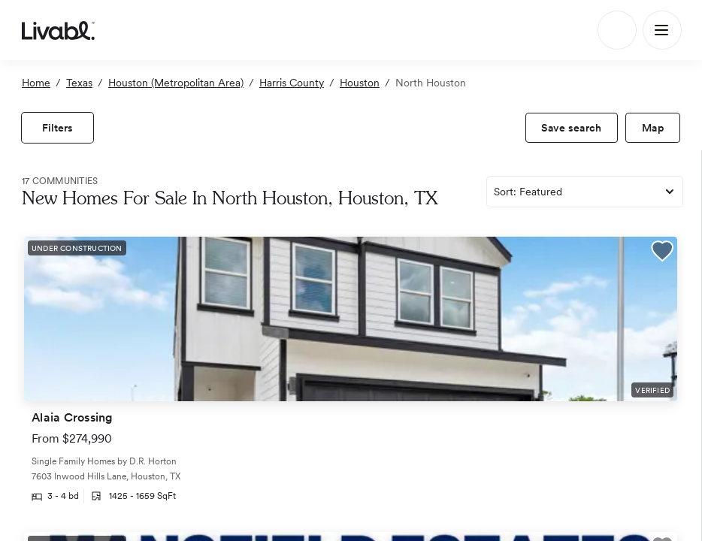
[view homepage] (58, 30)
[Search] (617, 30)
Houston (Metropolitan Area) (176, 83)
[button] (662, 253)
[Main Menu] (662, 30)
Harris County (291, 83)
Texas (79, 83)
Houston (360, 83)
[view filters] (57, 128)
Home (36, 83)
